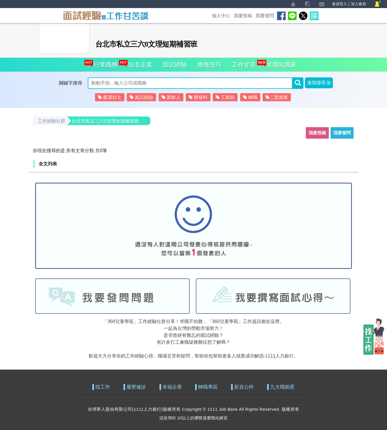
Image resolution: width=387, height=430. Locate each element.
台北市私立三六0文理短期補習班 (105, 121)
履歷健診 (136, 387)
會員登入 (339, 4)
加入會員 (358, 4)
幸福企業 (172, 387)
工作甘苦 (244, 64)
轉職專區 (208, 387)
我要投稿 (243, 15)
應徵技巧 (209, 64)
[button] (319, 82)
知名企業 (138, 63)
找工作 (102, 387)
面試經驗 (175, 64)
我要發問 (265, 15)
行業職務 (104, 63)
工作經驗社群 (51, 121)
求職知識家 (280, 63)
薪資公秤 (244, 387)
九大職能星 (282, 387)
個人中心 (221, 15)
